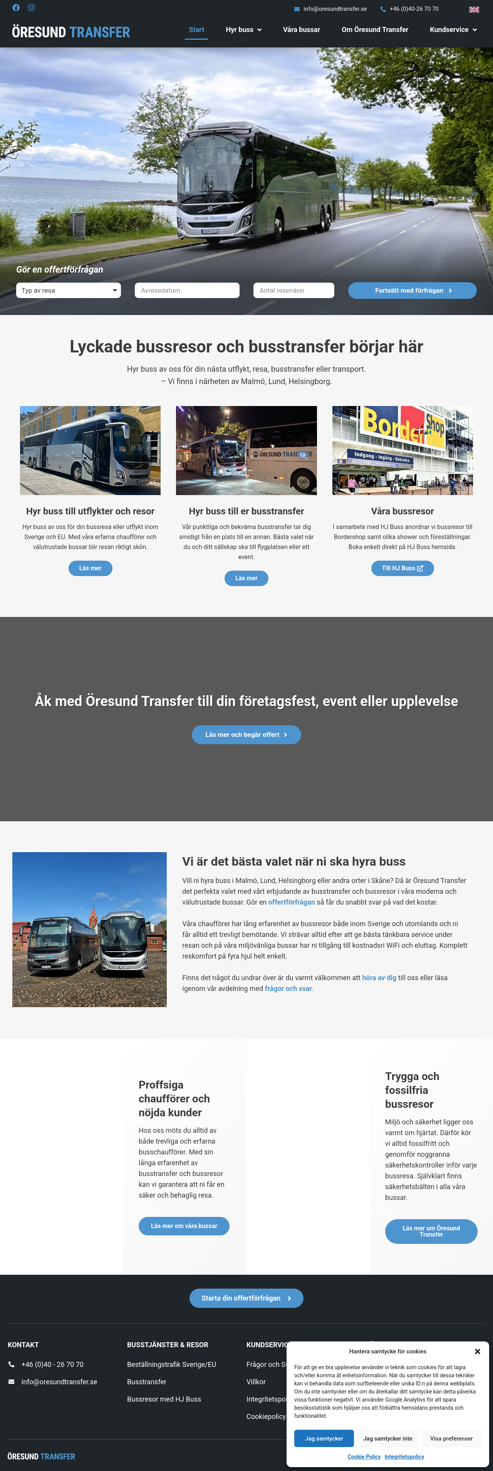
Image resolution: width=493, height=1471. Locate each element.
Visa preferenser (451, 1438)
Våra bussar (301, 29)
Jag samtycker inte (388, 1438)
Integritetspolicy (404, 1457)
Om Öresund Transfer (375, 29)
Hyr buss (244, 29)
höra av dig (379, 978)
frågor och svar (288, 988)
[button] (477, 1351)
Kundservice (453, 29)
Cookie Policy (364, 1457)
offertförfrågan (291, 902)
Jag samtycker (324, 1438)
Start (196, 29)
